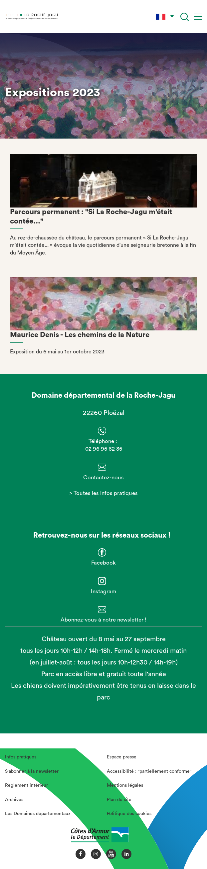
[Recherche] (184, 17)
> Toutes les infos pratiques (104, 493)
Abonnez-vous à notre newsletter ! (103, 620)
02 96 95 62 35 (103, 449)
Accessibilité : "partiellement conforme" (149, 771)
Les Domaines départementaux (38, 813)
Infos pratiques (20, 757)
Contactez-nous (103, 477)
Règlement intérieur (26, 785)
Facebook (103, 563)
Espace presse (121, 757)
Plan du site (119, 799)
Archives (14, 799)
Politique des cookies (129, 813)
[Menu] (198, 16)
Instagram (103, 591)
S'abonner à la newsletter (32, 771)
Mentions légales (125, 785)
